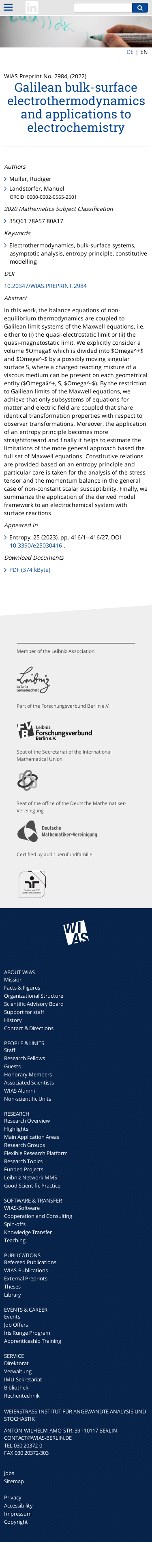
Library (12, 1294)
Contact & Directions (29, 1028)
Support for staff (24, 1012)
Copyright (16, 1521)
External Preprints (25, 1278)
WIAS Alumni (19, 1090)
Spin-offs (15, 1224)
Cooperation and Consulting (38, 1216)
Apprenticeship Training (32, 1340)
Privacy (12, 1497)
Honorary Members (28, 1074)
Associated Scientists (29, 1082)
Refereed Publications (30, 1262)
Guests (12, 1066)
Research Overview (27, 1120)
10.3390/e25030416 (36, 545)
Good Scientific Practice (32, 1185)
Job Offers (16, 1324)
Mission (13, 979)
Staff (9, 1050)
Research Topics (23, 1161)
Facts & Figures (22, 987)
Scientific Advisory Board (34, 1003)
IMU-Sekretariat (23, 1379)
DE (130, 52)
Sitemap (14, 1481)
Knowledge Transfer (28, 1232)
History (13, 1020)
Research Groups (24, 1145)
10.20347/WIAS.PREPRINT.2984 (45, 286)
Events (12, 1316)
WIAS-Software (22, 1207)
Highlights (16, 1128)
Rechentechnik (22, 1395)
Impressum (18, 1513)
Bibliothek (16, 1387)
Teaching (15, 1240)
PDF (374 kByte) (29, 569)
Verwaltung (18, 1371)
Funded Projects (23, 1169)
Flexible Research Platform (36, 1153)
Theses (12, 1286)
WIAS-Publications (26, 1270)
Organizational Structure (33, 995)
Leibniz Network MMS (30, 1177)
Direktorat (16, 1363)
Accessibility (18, 1505)
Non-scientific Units (27, 1098)
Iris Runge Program (27, 1332)
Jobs (9, 1473)
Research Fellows (24, 1058)
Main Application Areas (31, 1136)
